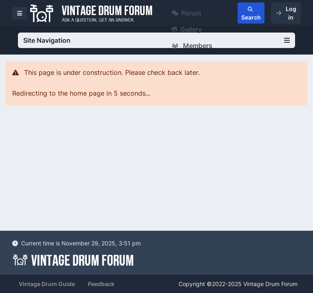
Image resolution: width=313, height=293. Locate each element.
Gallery (187, 29)
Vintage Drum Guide (47, 283)
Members (192, 46)
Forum (186, 13)
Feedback (101, 283)
